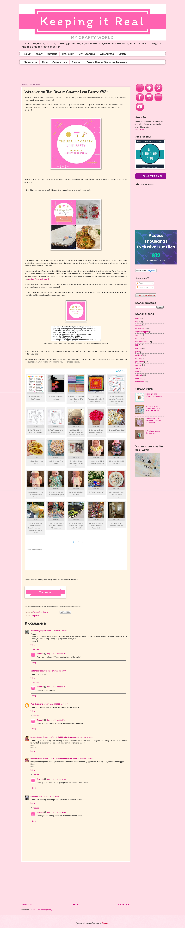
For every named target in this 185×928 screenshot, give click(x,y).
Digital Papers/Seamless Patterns (107, 62)
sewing (138, 365)
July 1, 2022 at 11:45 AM (56, 654)
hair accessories (141, 342)
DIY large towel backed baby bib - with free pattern (153, 408)
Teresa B (40, 654)
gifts (137, 338)
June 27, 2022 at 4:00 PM (57, 671)
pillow (138, 358)
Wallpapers (107, 54)
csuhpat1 (34, 796)
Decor (122, 54)
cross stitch (140, 328)
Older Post (124, 904)
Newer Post (28, 904)
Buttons (52, 54)
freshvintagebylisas (39, 631)
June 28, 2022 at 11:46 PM (49, 796)
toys (137, 372)
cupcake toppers (142, 332)
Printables (30, 62)
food (137, 335)
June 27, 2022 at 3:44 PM (57, 631)
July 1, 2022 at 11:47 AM (56, 720)
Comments (142, 287)
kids (137, 345)
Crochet (77, 62)
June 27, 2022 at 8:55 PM (82, 758)
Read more (139, 130)
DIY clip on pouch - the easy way (153, 432)
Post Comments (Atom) (42, 910)
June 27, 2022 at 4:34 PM (82, 737)
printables (139, 362)
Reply (33, 644)
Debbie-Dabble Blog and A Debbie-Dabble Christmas (52, 737)
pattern (138, 355)
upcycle (138, 378)
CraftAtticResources (39, 671)
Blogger (105, 923)
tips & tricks (140, 368)
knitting (138, 348)
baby (137, 318)
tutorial (138, 375)
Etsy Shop (68, 54)
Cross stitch (59, 62)
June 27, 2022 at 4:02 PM (59, 704)
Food (44, 62)
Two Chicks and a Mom (40, 704)
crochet (138, 325)
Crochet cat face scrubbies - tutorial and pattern (153, 421)
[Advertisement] (66, 73)
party (137, 352)
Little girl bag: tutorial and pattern (154, 395)
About (39, 54)
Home (27, 54)
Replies (36, 649)
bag (136, 322)
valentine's (139, 382)
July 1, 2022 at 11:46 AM (56, 687)
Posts (140, 283)
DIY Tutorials (87, 54)
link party (35, 616)
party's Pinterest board (38, 279)
